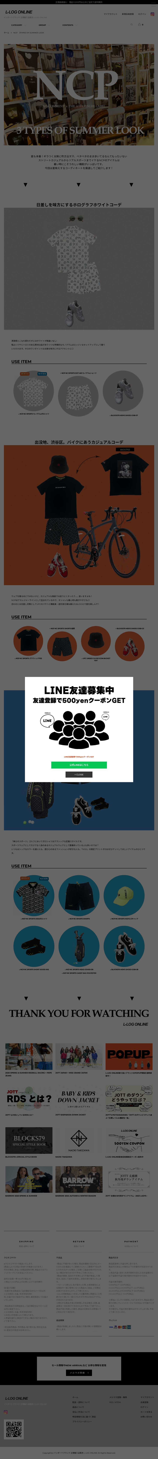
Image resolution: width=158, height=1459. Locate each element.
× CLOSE (79, 774)
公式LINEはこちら (79, 765)
